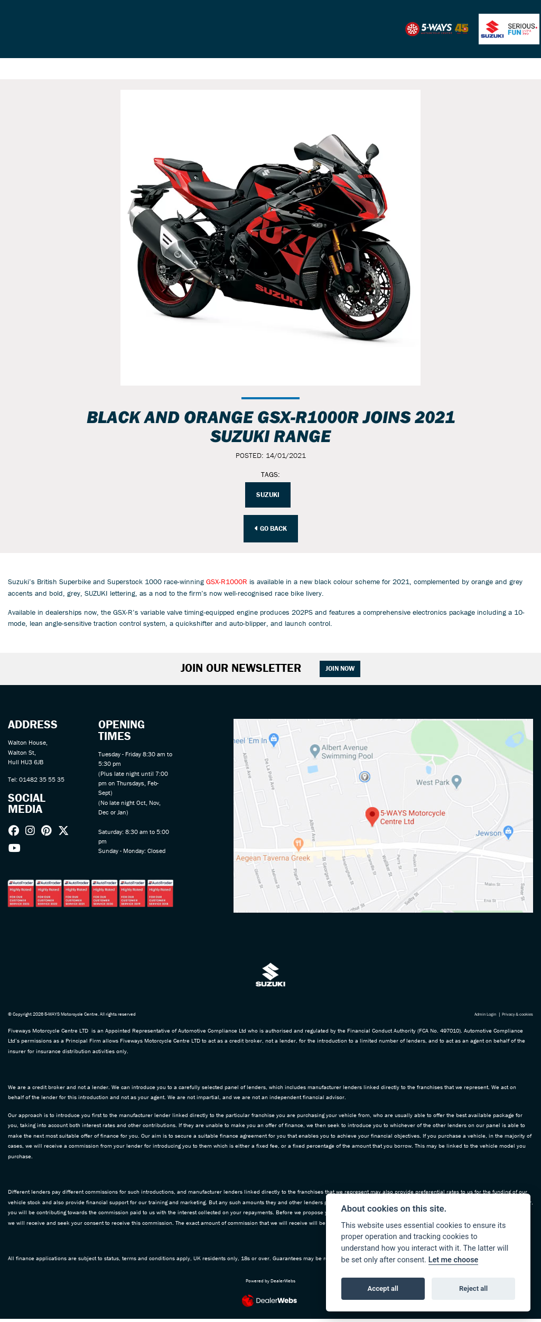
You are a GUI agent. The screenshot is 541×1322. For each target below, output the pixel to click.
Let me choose (453, 1259)
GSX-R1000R (226, 583)
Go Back (271, 529)
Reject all (473, 1288)
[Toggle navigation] (15, 29)
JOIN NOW (344, 671)
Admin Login (480, 1017)
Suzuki (268, 495)
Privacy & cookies (515, 1017)
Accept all (383, 1288)
